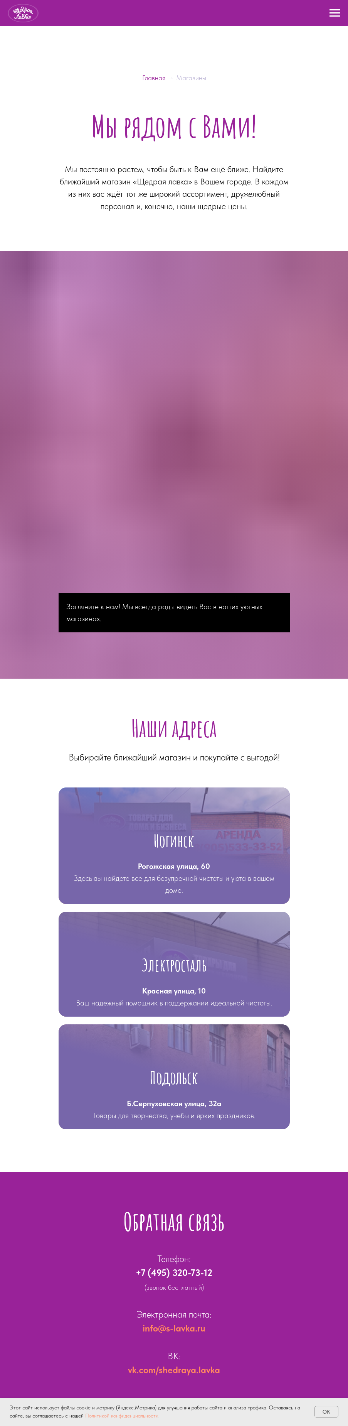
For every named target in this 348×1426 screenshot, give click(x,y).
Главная (154, 78)
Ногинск (174, 841)
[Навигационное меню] (335, 13)
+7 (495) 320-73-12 (174, 1272)
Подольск (174, 1077)
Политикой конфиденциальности (121, 1415)
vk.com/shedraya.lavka (174, 1369)
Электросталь (174, 965)
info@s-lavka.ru (174, 1328)
